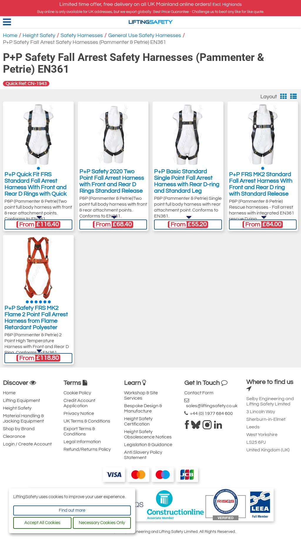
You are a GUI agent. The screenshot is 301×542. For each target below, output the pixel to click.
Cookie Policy (77, 392)
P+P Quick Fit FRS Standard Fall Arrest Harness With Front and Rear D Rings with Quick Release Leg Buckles (35, 190)
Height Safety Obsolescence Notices (148, 434)
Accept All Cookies (42, 523)
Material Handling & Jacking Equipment (23, 418)
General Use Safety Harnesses (144, 35)
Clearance (14, 436)
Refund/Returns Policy (87, 449)
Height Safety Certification (138, 421)
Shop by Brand (19, 428)
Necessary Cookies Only (102, 523)
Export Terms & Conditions (79, 431)
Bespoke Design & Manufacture (143, 408)
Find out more (72, 510)
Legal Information (82, 441)
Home (10, 35)
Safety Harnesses (82, 35)
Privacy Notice (78, 413)
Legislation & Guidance (148, 444)
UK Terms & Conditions (86, 421)
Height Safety (39, 35)
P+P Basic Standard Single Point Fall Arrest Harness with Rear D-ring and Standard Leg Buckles (186, 187)
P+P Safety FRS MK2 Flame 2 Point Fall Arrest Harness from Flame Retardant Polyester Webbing (36, 323)
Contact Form (198, 392)
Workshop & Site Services (141, 395)
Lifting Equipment (21, 400)
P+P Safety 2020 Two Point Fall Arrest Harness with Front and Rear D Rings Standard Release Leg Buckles (111, 187)
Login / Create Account (27, 444)
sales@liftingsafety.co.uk (211, 403)
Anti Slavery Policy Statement (143, 455)
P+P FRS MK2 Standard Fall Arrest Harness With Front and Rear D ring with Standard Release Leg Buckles (260, 190)
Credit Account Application (79, 403)
